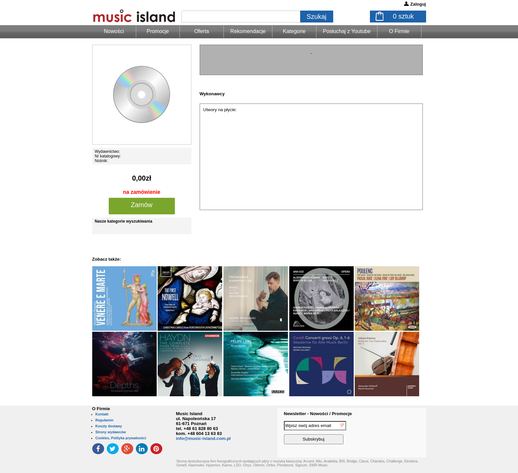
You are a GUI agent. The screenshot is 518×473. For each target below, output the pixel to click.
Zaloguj (418, 4)
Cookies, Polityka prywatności (121, 438)
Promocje (157, 31)
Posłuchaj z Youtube (347, 31)
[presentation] (399, 433)
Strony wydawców (111, 432)
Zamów (142, 204)
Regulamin (104, 420)
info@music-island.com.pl (203, 438)
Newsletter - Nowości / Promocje (318, 413)
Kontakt (102, 414)
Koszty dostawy (109, 426)
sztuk (403, 16)
